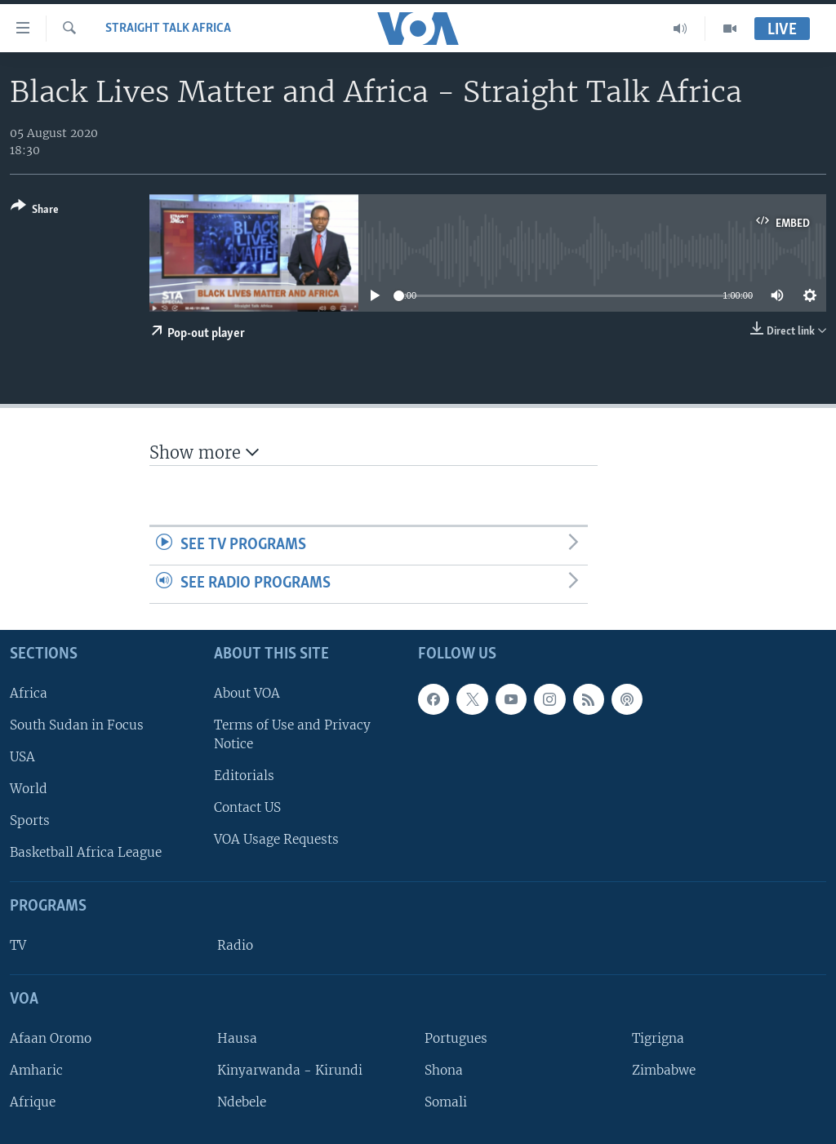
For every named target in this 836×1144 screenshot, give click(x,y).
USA (22, 757)
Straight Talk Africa (168, 28)
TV (18, 945)
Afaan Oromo (50, 1038)
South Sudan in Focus (77, 725)
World (28, 788)
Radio (235, 945)
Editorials (244, 775)
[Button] (35, 211)
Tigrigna (658, 1038)
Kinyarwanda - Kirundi (289, 1070)
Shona (444, 1070)
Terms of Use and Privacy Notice (292, 734)
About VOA (247, 693)
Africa (28, 693)
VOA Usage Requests (276, 839)
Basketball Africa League (86, 852)
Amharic (36, 1070)
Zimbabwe (664, 1070)
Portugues (456, 1038)
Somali (446, 1102)
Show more (204, 452)
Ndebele (241, 1102)
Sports (30, 820)
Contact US (247, 807)
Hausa (237, 1038)
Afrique (33, 1102)
